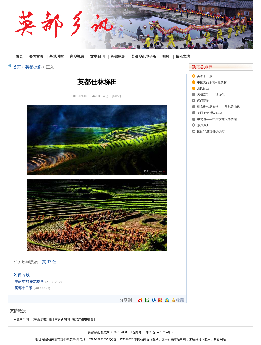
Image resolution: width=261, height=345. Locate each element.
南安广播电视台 (82, 319)
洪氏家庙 (203, 88)
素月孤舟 (203, 125)
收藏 (180, 300)
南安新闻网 (62, 319)
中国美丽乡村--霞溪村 (212, 82)
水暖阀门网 (21, 319)
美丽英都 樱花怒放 (29, 282)
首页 (17, 67)
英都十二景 (23, 288)
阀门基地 (203, 100)
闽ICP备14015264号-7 (159, 332)
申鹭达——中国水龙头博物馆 (217, 119)
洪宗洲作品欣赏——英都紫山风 (218, 107)
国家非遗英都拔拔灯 (211, 131)
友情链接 (18, 310)
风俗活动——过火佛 (211, 94)
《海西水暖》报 (41, 319)
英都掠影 (33, 67)
